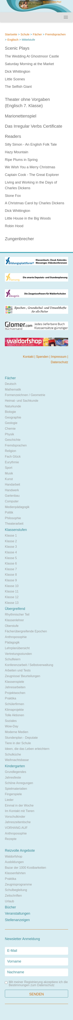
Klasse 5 (11, 558)
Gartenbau (12, 495)
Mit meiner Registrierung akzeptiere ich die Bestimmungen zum (36, 984)
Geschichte (12, 439)
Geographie (13, 417)
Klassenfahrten (15, 873)
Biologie (10, 411)
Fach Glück (13, 456)
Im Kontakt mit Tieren (19, 811)
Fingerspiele (13, 794)
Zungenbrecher (19, 238)
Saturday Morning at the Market (29, 64)
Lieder (9, 799)
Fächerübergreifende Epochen (26, 631)
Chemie (10, 428)
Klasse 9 (11, 580)
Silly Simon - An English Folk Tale (31, 144)
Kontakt (28, 356)
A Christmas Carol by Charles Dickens (34, 203)
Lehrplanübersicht (17, 648)
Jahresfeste (13, 777)
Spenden (42, 356)
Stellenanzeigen (17, 920)
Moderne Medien (16, 732)
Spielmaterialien (16, 788)
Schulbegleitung (16, 890)
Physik (9, 434)
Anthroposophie (16, 637)
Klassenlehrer (14, 620)
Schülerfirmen (14, 704)
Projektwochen (15, 693)
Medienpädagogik (17, 507)
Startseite (11, 34)
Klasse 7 (11, 569)
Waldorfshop (13, 856)
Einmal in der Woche (19, 805)
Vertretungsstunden (18, 653)
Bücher (10, 907)
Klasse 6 (11, 563)
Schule (24, 34)
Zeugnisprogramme (18, 884)
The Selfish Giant (18, 87)
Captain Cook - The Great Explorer (32, 175)
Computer (11, 501)
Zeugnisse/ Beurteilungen (22, 676)
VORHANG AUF (16, 827)
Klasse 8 (11, 574)
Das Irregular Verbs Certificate (33, 126)
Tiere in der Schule (18, 743)
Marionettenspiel (20, 116)
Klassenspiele (14, 681)
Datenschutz (59, 362)
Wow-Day (11, 726)
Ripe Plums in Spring (21, 160)
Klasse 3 (11, 546)
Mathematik (13, 389)
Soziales (11, 720)
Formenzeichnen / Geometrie (25, 395)
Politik (9, 512)
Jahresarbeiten (15, 687)
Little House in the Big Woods (28, 218)
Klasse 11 (11, 591)
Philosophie (13, 518)
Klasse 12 (11, 597)
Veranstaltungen (17, 913)
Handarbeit (12, 484)
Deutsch (10, 383)
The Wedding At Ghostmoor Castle (32, 56)
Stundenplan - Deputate (21, 737)
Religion (10, 451)
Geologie (11, 423)
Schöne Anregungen (19, 783)
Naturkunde (13, 406)
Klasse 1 (11, 535)
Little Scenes (15, 79)
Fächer (37, 34)
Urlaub (9, 901)
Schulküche (13, 754)
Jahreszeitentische (18, 822)
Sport (8, 467)
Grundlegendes (15, 772)
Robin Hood (14, 226)
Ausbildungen (14, 862)
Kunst (9, 479)
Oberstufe (11, 625)
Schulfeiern (12, 659)
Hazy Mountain (16, 152)
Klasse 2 (11, 541)
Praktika (10, 698)
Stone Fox (13, 196)
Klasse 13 (11, 602)
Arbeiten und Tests (18, 670)
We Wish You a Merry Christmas (30, 167)
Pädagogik (12, 642)
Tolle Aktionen (14, 715)
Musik (9, 473)
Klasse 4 (11, 552)
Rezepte (11, 839)
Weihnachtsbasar (17, 760)
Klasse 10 (11, 586)
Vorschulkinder (15, 816)
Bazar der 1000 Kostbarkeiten (25, 867)
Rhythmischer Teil (17, 614)
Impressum (59, 356)
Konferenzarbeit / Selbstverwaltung (29, 665)
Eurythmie (12, 462)
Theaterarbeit (14, 523)
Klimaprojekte (14, 709)
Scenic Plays (17, 48)
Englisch (12, 39)
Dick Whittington (17, 71)
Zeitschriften (13, 895)
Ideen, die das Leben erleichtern (27, 748)
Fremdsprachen (55, 34)
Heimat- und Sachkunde (21, 400)
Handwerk (12, 490)
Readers (13, 136)
